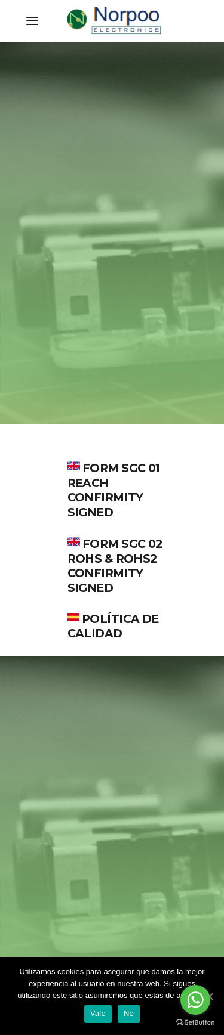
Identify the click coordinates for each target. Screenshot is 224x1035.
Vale (98, 1013)
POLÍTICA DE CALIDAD (113, 626)
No (129, 1013)
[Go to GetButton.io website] (195, 1023)
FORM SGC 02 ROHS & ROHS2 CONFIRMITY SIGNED (114, 566)
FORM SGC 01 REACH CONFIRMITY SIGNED (113, 490)
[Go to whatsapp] (195, 1000)
